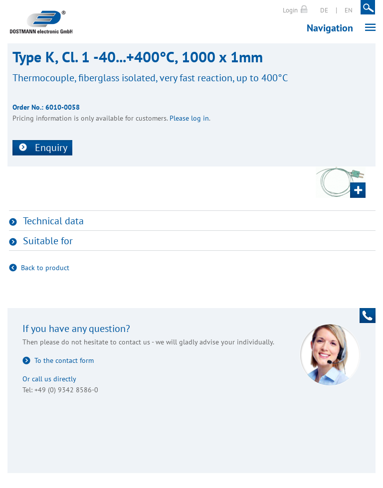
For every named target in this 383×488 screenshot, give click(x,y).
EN (349, 10)
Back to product (45, 267)
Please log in (189, 118)
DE (324, 10)
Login (290, 10)
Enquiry (51, 147)
